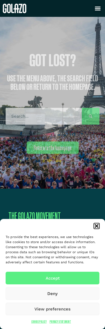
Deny (52, 293)
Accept (53, 278)
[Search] (90, 116)
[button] (96, 226)
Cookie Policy (39, 321)
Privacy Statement (60, 321)
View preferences (52, 309)
